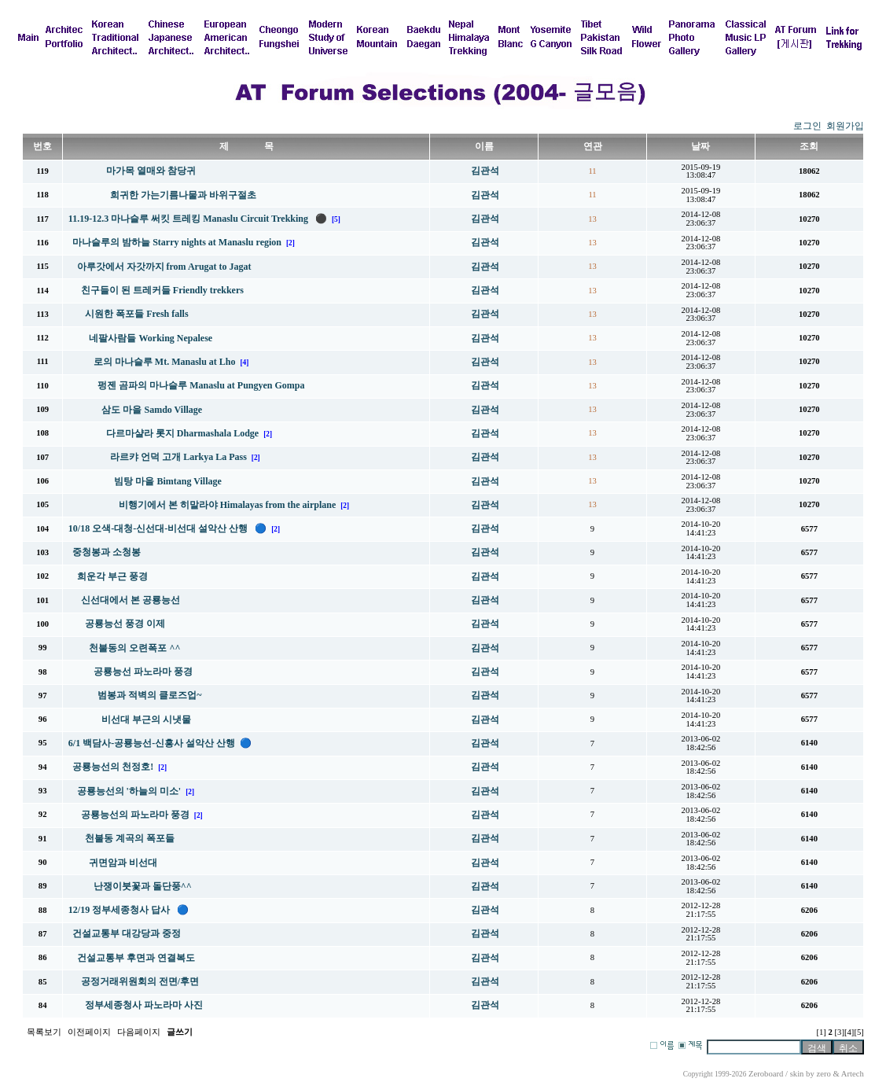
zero (823, 1073)
